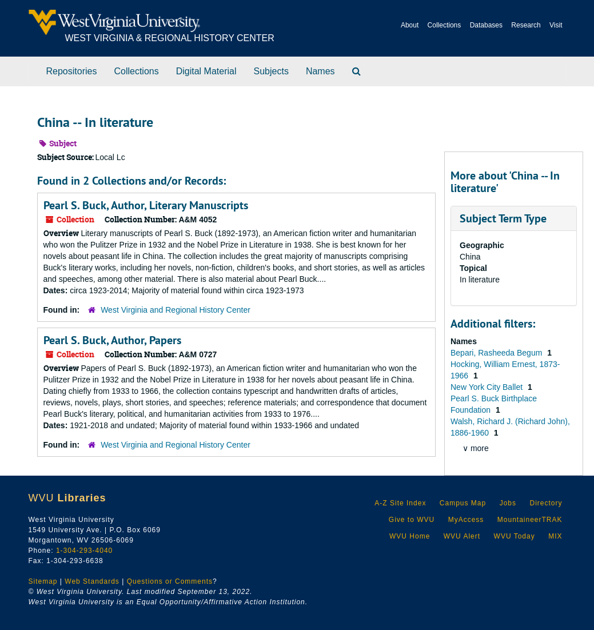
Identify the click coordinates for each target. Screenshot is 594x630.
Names (320, 71)
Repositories (71, 71)
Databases (486, 25)
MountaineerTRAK (530, 520)
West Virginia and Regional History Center (175, 309)
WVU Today (514, 536)
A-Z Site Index (400, 503)
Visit (555, 25)
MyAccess (466, 520)
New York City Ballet (488, 387)
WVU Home (409, 536)
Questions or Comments (170, 581)
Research (525, 25)
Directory (545, 503)
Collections (444, 25)
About (409, 25)
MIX (555, 536)
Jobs (508, 503)
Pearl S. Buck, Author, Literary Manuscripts (145, 205)
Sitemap (43, 581)
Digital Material (206, 71)
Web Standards (92, 581)
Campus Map (463, 503)
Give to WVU (411, 520)
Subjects (271, 71)
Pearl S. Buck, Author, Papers (112, 340)
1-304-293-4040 (84, 551)
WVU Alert (462, 536)
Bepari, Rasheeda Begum (497, 352)
